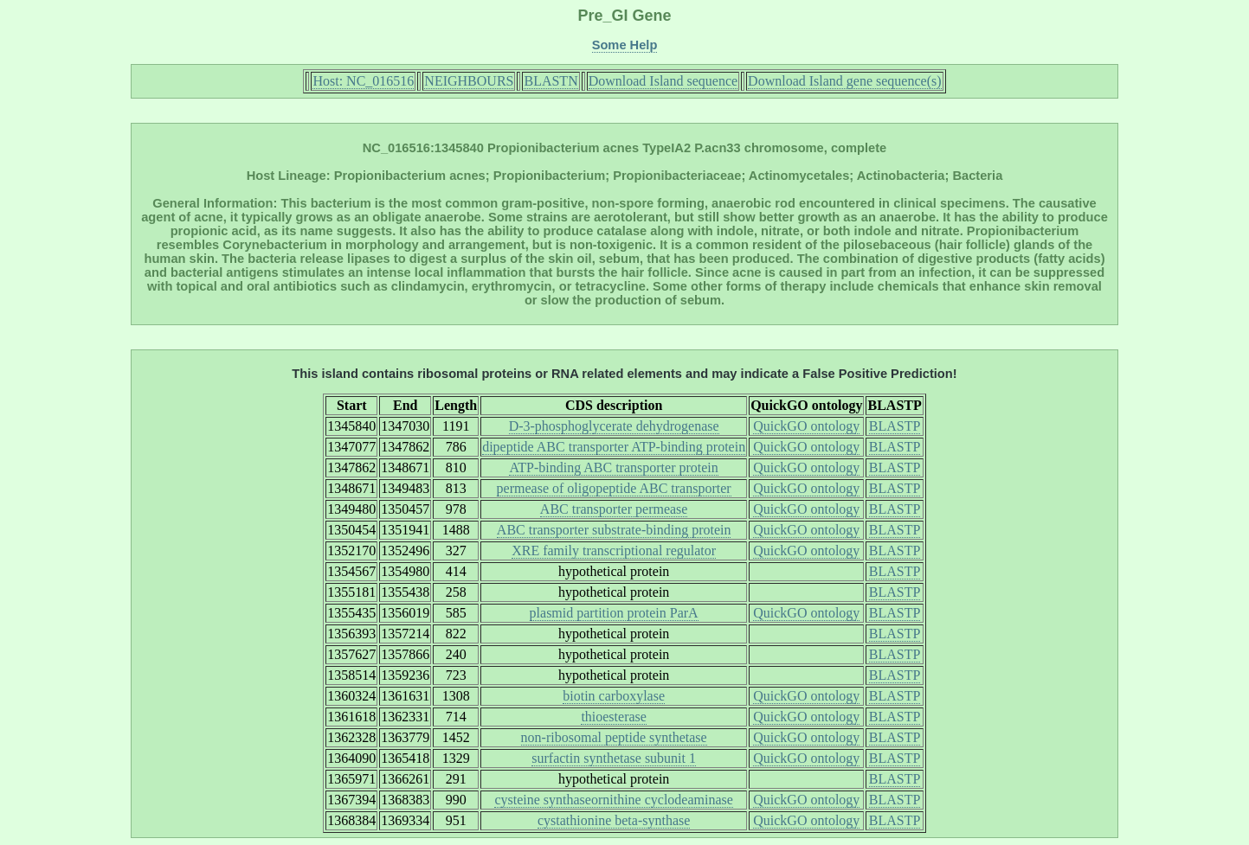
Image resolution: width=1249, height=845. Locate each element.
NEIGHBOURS (468, 81)
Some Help (625, 45)
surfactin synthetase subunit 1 (613, 758)
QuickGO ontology (806, 426)
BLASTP (895, 426)
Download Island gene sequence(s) (844, 81)
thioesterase (614, 716)
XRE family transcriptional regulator (614, 550)
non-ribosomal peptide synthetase (614, 737)
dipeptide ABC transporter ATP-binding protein (613, 446)
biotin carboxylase (614, 695)
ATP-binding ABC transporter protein (613, 467)
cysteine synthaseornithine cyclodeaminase (613, 799)
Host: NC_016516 (363, 81)
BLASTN (550, 81)
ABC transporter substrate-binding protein (614, 529)
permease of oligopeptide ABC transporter (614, 488)
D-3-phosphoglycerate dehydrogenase (614, 426)
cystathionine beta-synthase (614, 820)
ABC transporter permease (614, 509)
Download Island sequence (663, 81)
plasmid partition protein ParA (614, 612)
